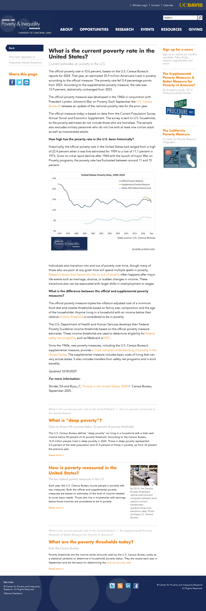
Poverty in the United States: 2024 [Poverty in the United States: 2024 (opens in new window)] (105, 386)
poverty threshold (71, 317)
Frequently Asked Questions (25, 62)
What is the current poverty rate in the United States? (82, 409)
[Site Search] (200, 17)
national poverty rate (119, 562)
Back (12, 48)
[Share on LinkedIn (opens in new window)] (26, 82)
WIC (107, 338)
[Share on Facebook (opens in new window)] (12, 82)
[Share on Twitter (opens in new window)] (19, 82)
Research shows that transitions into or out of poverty (84, 274)
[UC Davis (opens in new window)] (191, 5)
